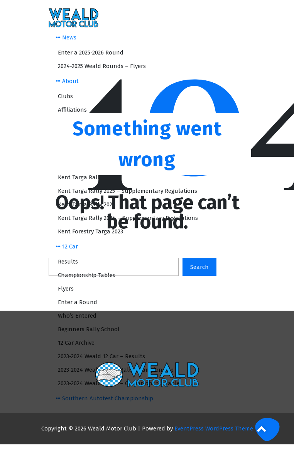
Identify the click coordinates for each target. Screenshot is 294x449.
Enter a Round (77, 302)
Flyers (66, 288)
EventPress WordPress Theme (213, 428)
